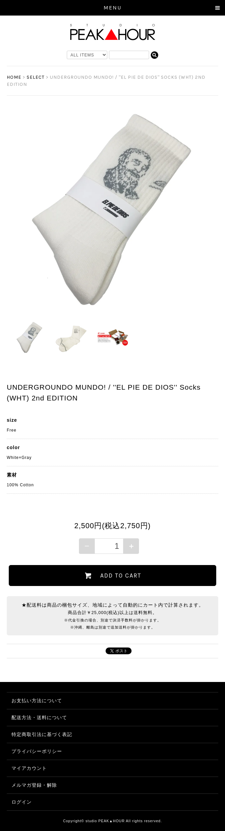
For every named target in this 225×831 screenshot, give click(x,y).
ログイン (21, 802)
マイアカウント (29, 768)
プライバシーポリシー (36, 751)
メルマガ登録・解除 (34, 785)
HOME (14, 77)
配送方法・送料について (39, 717)
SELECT (36, 77)
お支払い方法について (36, 700)
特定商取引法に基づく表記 (41, 734)
